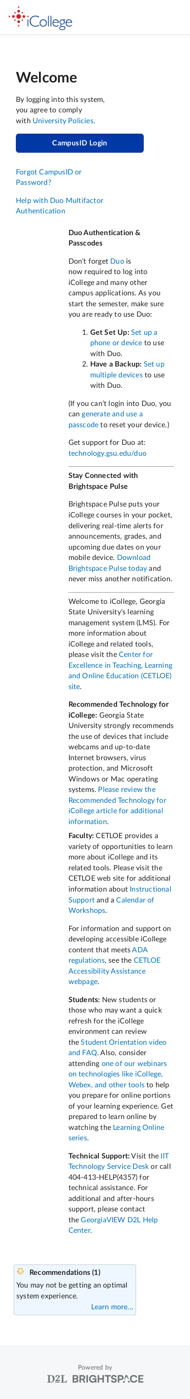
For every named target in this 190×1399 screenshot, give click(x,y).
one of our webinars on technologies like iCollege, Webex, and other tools (117, 1074)
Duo (117, 261)
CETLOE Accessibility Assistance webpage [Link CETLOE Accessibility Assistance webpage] (114, 971)
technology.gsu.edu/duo (107, 453)
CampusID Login (79, 143)
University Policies (63, 121)
